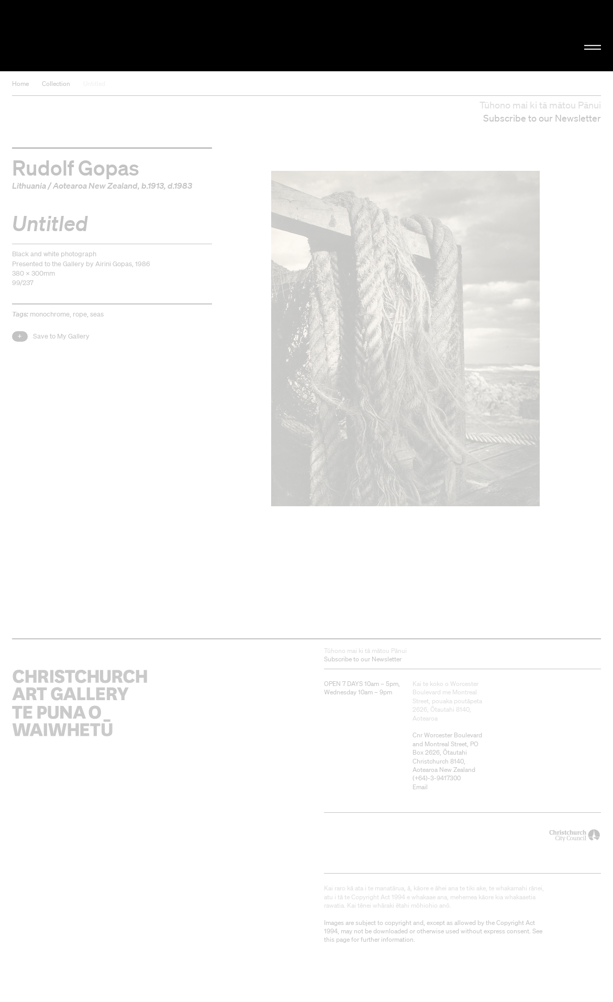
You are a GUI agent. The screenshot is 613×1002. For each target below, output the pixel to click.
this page (337, 939)
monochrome (50, 314)
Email (420, 786)
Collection (56, 83)
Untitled (94, 83)
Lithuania (29, 185)
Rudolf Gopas (75, 167)
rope (80, 314)
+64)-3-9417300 (438, 778)
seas (97, 314)
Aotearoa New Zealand (95, 185)
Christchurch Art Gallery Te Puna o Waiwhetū (103, 35)
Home (20, 83)
